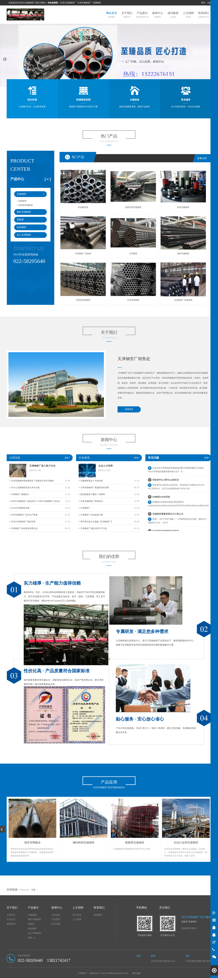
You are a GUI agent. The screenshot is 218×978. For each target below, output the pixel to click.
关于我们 (127, 15)
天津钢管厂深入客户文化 (42, 465)
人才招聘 (188, 15)
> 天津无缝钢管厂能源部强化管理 (94, 487)
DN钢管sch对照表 (161, 498)
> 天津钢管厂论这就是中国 (91, 515)
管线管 (20, 219)
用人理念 (76, 915)
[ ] (48, 179)
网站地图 (136, 973)
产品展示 (142, 15)
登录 (203, 3)
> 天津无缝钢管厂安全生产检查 (23, 515)
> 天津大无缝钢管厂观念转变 (22, 521)
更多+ (207, 458)
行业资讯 (84, 457)
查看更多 (129, 409)
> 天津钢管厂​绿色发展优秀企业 (23, 528)
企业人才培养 (105, 465)
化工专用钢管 (24, 234)
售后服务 (186, 99)
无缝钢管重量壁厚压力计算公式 (167, 515)
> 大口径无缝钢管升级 (19, 508)
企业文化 (11, 919)
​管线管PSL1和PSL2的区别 (165, 481)
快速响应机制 (83, 99)
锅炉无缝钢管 (24, 211)
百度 (33, 890)
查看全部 (202, 158)
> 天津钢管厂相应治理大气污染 (93, 528)
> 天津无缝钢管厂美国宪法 (91, 501)
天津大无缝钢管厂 (68, 3)
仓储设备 (134, 99)
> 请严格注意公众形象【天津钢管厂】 (96, 521)
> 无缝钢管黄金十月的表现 (91, 481)
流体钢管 (21, 201)
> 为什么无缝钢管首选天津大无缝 (24, 487)
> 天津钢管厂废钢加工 (19, 494)
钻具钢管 (21, 227)
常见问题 (55, 924)
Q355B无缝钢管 (25, 205)
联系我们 (203, 15)
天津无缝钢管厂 (84, 3)
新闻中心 (157, 15)
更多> (67, 458)
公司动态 (14, 457)
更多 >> (31, 937)
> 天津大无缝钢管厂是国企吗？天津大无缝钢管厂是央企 (34, 501)
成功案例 (173, 15)
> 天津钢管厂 (85, 508)
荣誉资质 (11, 924)
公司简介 (11, 915)
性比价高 (32, 99)
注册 (209, 3)
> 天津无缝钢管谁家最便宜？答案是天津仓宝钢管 (31, 481)
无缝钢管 (97, 3)
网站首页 (111, 15)
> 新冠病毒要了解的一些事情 (92, 494)
